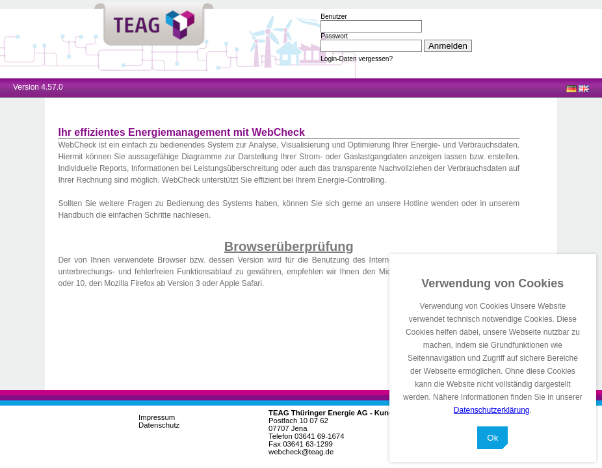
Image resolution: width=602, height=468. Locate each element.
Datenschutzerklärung (492, 410)
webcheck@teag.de (301, 452)
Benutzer (334, 16)
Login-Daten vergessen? (357, 58)
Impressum (156, 417)
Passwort (334, 36)
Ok (492, 438)
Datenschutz (158, 425)
